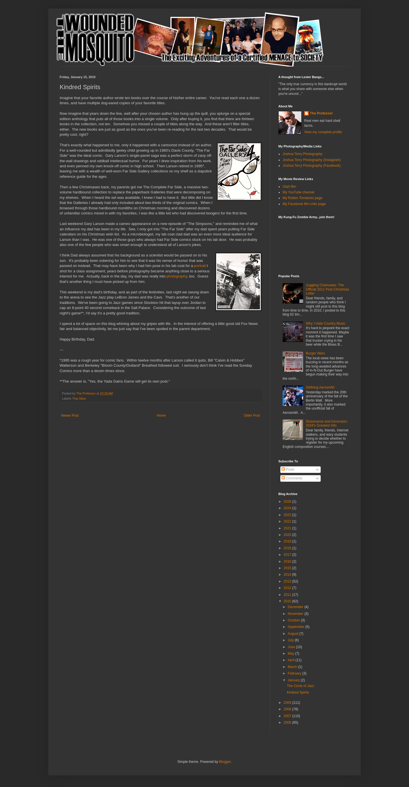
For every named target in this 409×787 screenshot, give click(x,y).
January (294, 680)
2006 (288, 723)
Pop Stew (79, 398)
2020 (288, 535)
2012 (288, 588)
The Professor (321, 113)
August (293, 634)
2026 (288, 502)
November (296, 614)
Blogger (225, 762)
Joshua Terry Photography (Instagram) (312, 160)
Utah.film (289, 187)
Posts (287, 469)
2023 (288, 515)
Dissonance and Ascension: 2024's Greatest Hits (327, 423)
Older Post (252, 415)
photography (176, 276)
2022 (288, 521)
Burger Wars (315, 353)
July (291, 640)
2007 (288, 716)
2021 (288, 528)
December (296, 607)
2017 (288, 555)
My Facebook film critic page (304, 204)
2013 (288, 581)
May (291, 654)
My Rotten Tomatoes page (302, 198)
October (294, 620)
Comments (291, 478)
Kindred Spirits (298, 692)
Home (161, 415)
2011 (288, 595)
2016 (288, 561)
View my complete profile (323, 132)
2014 (288, 575)
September (296, 627)
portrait (200, 266)
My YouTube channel (298, 192)
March (293, 667)
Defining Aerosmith (320, 387)
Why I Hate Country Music (325, 323)
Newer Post (70, 415)
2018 (288, 548)
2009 (288, 703)
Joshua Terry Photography (302, 154)
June (292, 647)
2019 (288, 541)
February (295, 673)
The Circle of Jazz (300, 686)
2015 (288, 568)
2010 (288, 601)
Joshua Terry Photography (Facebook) (312, 166)
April (291, 660)
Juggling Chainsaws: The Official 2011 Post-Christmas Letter (327, 289)
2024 (288, 508)
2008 (288, 709)
